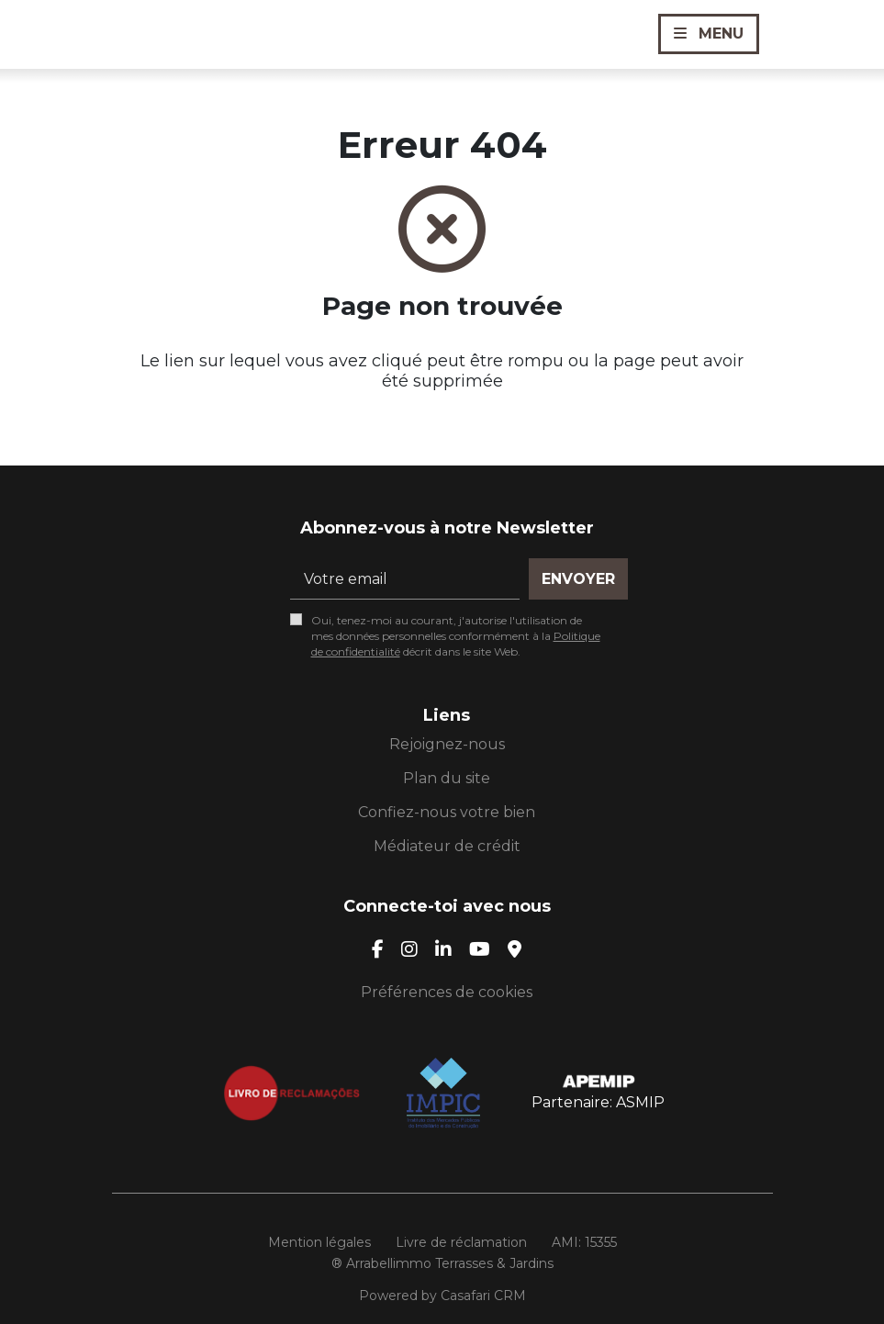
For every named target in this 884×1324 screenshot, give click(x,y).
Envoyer (578, 579)
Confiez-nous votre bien (446, 812)
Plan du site (446, 778)
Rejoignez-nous (447, 744)
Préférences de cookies (446, 992)
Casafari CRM (483, 1295)
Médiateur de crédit (447, 846)
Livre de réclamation (461, 1242)
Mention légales (319, 1242)
